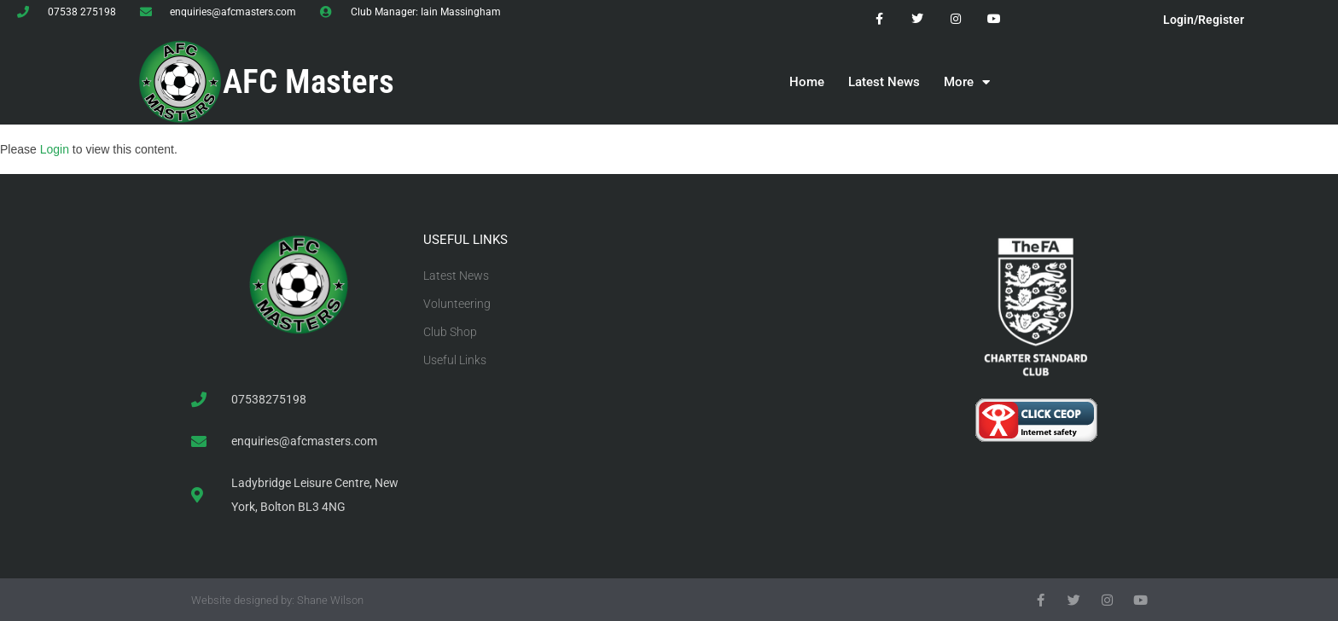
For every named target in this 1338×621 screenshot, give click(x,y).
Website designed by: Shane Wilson (277, 600)
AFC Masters (308, 82)
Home (806, 82)
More (967, 82)
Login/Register (1203, 19)
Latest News (884, 82)
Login (54, 149)
